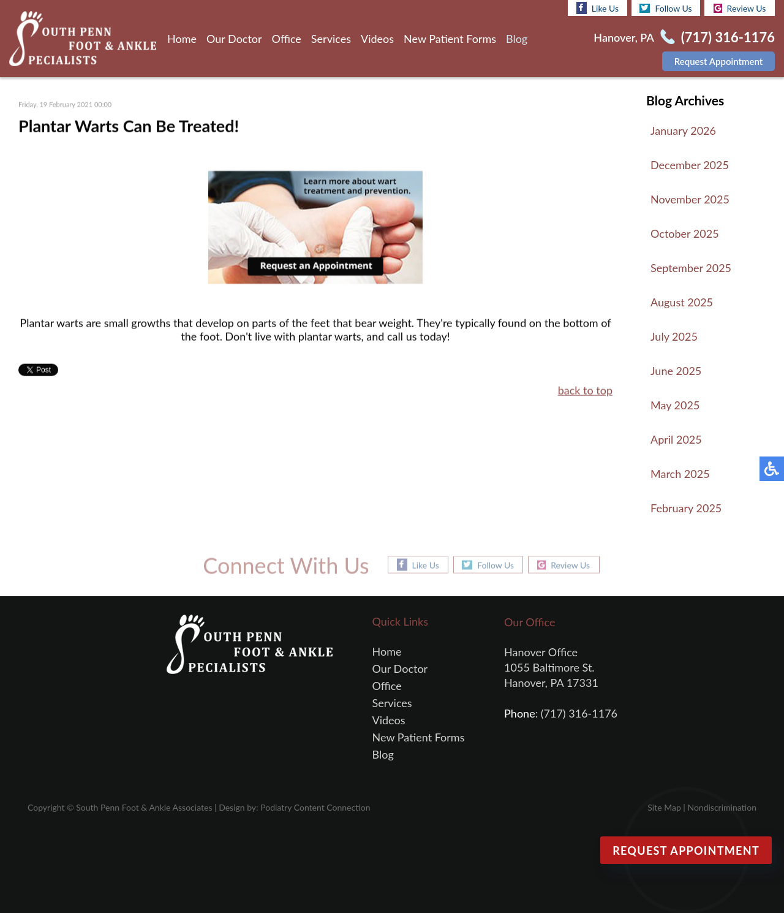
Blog (516, 38)
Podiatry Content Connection (315, 807)
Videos (377, 38)
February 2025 (686, 508)
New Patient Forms (450, 38)
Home (182, 38)
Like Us (597, 8)
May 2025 (674, 405)
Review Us (740, 8)
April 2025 (676, 439)
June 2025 (675, 370)
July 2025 (674, 336)
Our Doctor (234, 38)
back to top (585, 391)
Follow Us (665, 8)
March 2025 (680, 473)
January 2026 (683, 130)
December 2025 (689, 165)
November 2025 (689, 199)
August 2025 (681, 302)
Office (286, 38)
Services (331, 38)
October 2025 (684, 233)
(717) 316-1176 (728, 37)
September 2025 (690, 268)
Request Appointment (718, 61)
